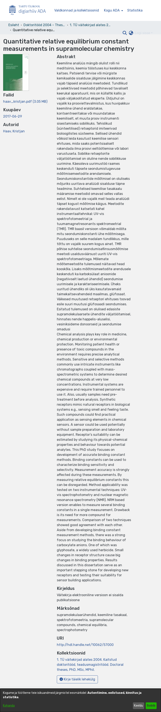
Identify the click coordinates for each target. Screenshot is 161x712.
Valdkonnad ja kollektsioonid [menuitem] (76, 10)
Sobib (151, 705)
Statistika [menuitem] (135, 10)
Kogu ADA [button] (112, 10)
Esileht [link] (13, 25)
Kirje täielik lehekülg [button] (77, 679)
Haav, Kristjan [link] (14, 131)
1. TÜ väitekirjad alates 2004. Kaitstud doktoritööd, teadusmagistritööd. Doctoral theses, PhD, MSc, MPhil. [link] (91, 25)
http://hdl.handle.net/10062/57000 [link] (85, 645)
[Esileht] (29, 10)
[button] (124, 33)
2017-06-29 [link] (12, 116)
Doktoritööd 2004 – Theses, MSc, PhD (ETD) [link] (44, 25)
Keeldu (138, 705)
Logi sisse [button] (143, 33)
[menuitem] (113, 10)
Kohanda (9, 705)
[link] (25, 102)
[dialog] (80, 700)
